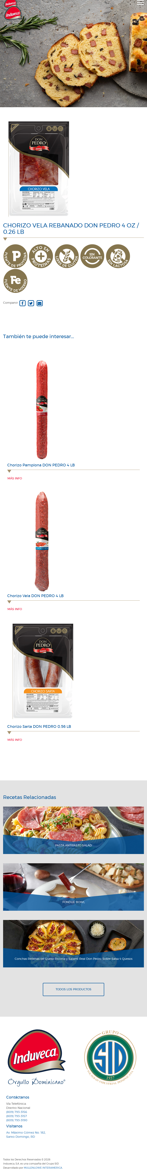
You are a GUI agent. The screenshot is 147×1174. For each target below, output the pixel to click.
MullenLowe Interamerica (43, 1168)
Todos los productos (73, 989)
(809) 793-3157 (16, 1116)
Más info (14, 478)
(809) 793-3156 (16, 1112)
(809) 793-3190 (16, 1120)
